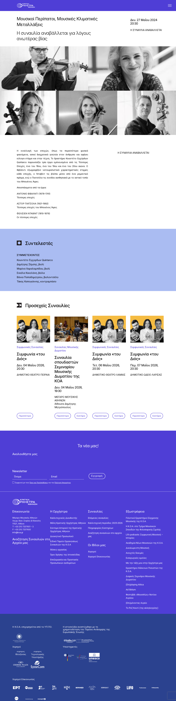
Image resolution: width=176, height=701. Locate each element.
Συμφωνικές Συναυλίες (30, 331)
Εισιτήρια (81, 400)
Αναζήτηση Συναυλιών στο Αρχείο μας (31, 525)
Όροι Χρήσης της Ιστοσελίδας (65, 539)
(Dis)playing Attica (135, 569)
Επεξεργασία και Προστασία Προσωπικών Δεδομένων (64, 546)
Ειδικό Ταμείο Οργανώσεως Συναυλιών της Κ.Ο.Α (64, 528)
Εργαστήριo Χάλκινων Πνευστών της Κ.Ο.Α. (144, 554)
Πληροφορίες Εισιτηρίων (100, 512)
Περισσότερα (25, 400)
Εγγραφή (97, 460)
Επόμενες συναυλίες (98, 502)
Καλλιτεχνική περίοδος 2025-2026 (105, 507)
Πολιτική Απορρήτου (63, 467)
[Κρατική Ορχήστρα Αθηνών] (27, 7)
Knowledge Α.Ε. (97, 698)
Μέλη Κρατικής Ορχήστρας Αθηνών (68, 507)
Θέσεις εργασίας (58, 534)
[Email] (66, 461)
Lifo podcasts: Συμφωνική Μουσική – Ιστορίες (144, 521)
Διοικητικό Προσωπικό (61, 521)
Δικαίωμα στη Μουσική (137, 532)
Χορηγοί (92, 536)
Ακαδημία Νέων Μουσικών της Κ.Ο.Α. (144, 527)
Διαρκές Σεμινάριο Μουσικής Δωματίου (140, 563)
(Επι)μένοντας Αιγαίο (136, 587)
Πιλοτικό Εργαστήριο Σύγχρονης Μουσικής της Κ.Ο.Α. (142, 504)
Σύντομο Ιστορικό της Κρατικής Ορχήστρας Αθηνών (66, 514)
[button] (170, 7)
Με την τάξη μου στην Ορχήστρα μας (144, 547)
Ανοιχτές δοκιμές (135, 537)
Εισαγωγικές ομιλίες (136, 542)
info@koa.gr (17, 517)
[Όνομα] (29, 461)
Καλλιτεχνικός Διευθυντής (63, 502)
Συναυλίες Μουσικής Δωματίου (66, 333)
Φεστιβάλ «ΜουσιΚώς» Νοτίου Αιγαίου (141, 581)
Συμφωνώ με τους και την (41, 467)
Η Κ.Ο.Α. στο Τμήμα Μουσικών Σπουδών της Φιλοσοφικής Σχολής (143, 513)
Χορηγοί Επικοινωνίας (99, 541)
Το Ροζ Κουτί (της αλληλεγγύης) (142, 592)
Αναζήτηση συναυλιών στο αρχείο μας (105, 519)
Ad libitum (131, 574)
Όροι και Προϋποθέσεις (39, 467)
